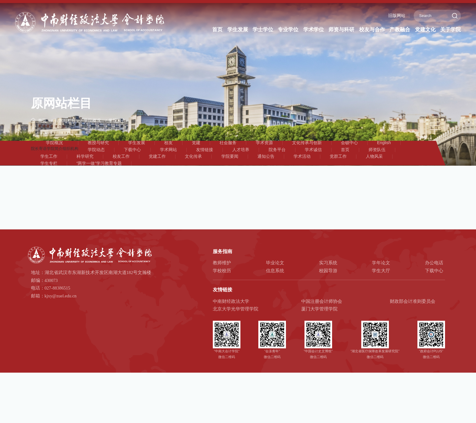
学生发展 (237, 30)
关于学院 (450, 30)
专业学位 (288, 30)
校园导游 (328, 307)
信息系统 (275, 307)
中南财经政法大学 (231, 338)
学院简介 (121, 125)
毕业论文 (275, 299)
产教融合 (399, 30)
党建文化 (425, 30)
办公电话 (434, 299)
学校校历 (222, 307)
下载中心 (434, 307)
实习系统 (328, 299)
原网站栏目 (66, 125)
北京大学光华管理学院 (235, 345)
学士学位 (263, 30)
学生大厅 (381, 307)
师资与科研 (341, 30)
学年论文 (381, 299)
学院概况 (95, 125)
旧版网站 (393, 15)
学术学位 (313, 30)
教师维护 (222, 299)
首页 (217, 30)
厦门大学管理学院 (319, 345)
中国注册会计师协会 (321, 338)
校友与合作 (371, 30)
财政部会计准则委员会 (412, 338)
